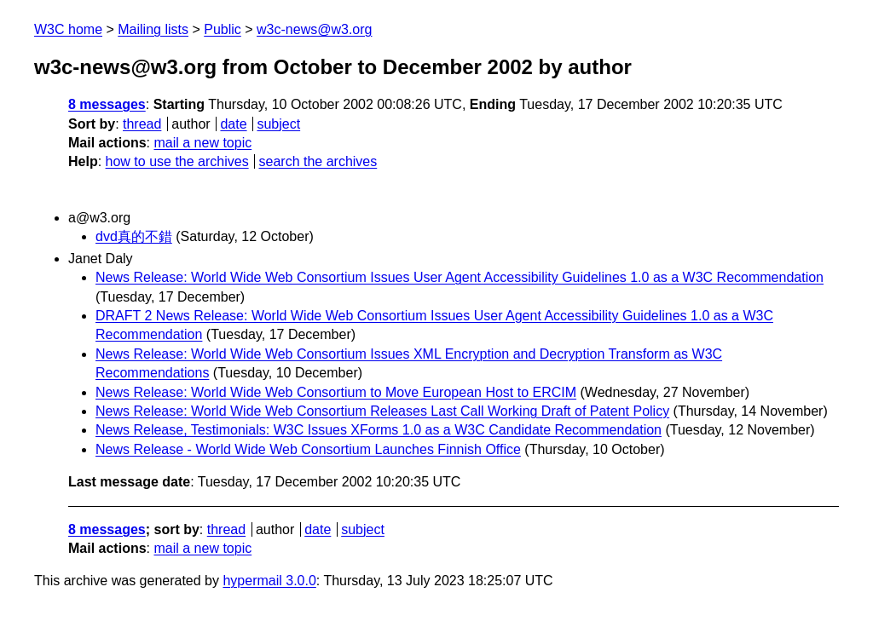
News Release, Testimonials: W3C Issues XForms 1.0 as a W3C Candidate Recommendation (378, 430)
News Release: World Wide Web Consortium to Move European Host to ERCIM (335, 392)
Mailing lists (153, 29)
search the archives (318, 161)
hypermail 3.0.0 (269, 580)
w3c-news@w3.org (314, 29)
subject (278, 124)
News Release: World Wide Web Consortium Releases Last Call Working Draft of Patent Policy (382, 411)
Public (222, 29)
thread (142, 124)
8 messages (107, 104)
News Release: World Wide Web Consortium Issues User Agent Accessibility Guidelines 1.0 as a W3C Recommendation (459, 277)
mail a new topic (202, 142)
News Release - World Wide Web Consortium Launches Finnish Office (308, 449)
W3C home (68, 29)
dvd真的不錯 (133, 236)
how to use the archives (177, 161)
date (233, 124)
